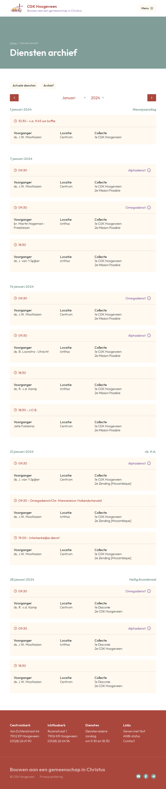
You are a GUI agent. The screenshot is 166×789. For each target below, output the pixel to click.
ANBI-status (131, 736)
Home (13, 43)
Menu (148, 8)
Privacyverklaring (51, 777)
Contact (129, 741)
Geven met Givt (134, 731)
